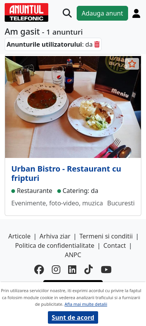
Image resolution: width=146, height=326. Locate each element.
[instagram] (56, 270)
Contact (114, 245)
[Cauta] (67, 13)
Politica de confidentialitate (55, 245)
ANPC (73, 255)
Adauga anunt (102, 13)
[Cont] (136, 13)
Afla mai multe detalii (86, 304)
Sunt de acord (73, 317)
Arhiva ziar (55, 236)
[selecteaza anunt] (132, 64)
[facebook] (39, 270)
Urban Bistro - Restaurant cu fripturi (66, 173)
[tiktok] (88, 270)
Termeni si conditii (106, 236)
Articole (19, 236)
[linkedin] (72, 270)
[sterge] (97, 44)
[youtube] (106, 270)
